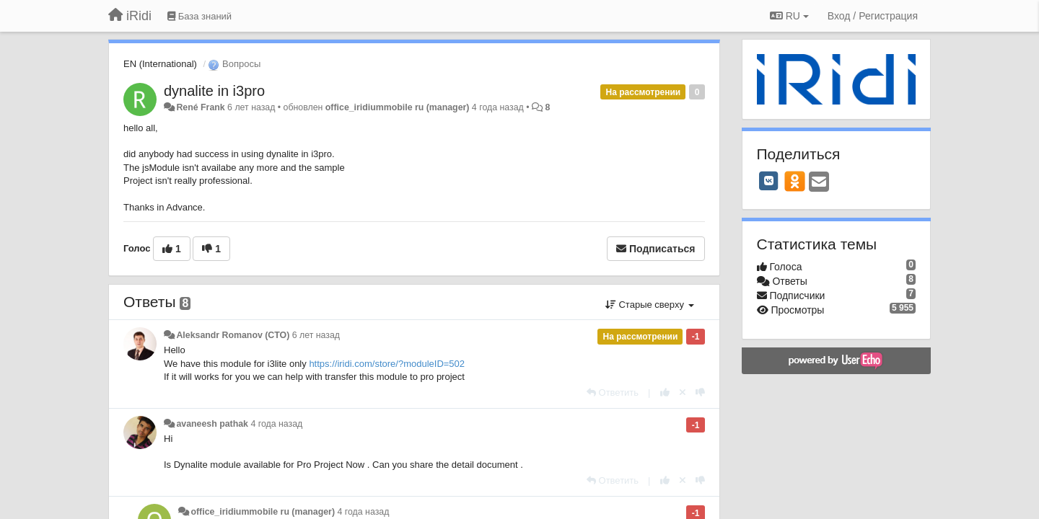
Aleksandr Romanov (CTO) (232, 335)
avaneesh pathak (212, 424)
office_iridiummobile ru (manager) (397, 107)
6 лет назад (316, 335)
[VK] (769, 181)
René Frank (200, 107)
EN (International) (160, 63)
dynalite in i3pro (214, 91)
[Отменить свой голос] (682, 392)
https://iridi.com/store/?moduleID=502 (387, 363)
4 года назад (276, 424)
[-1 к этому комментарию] (700, 392)
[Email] (819, 182)
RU (789, 16)
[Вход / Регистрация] (873, 16)
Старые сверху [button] (649, 304)
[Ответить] (613, 392)
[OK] (794, 181)
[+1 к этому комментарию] (665, 392)
